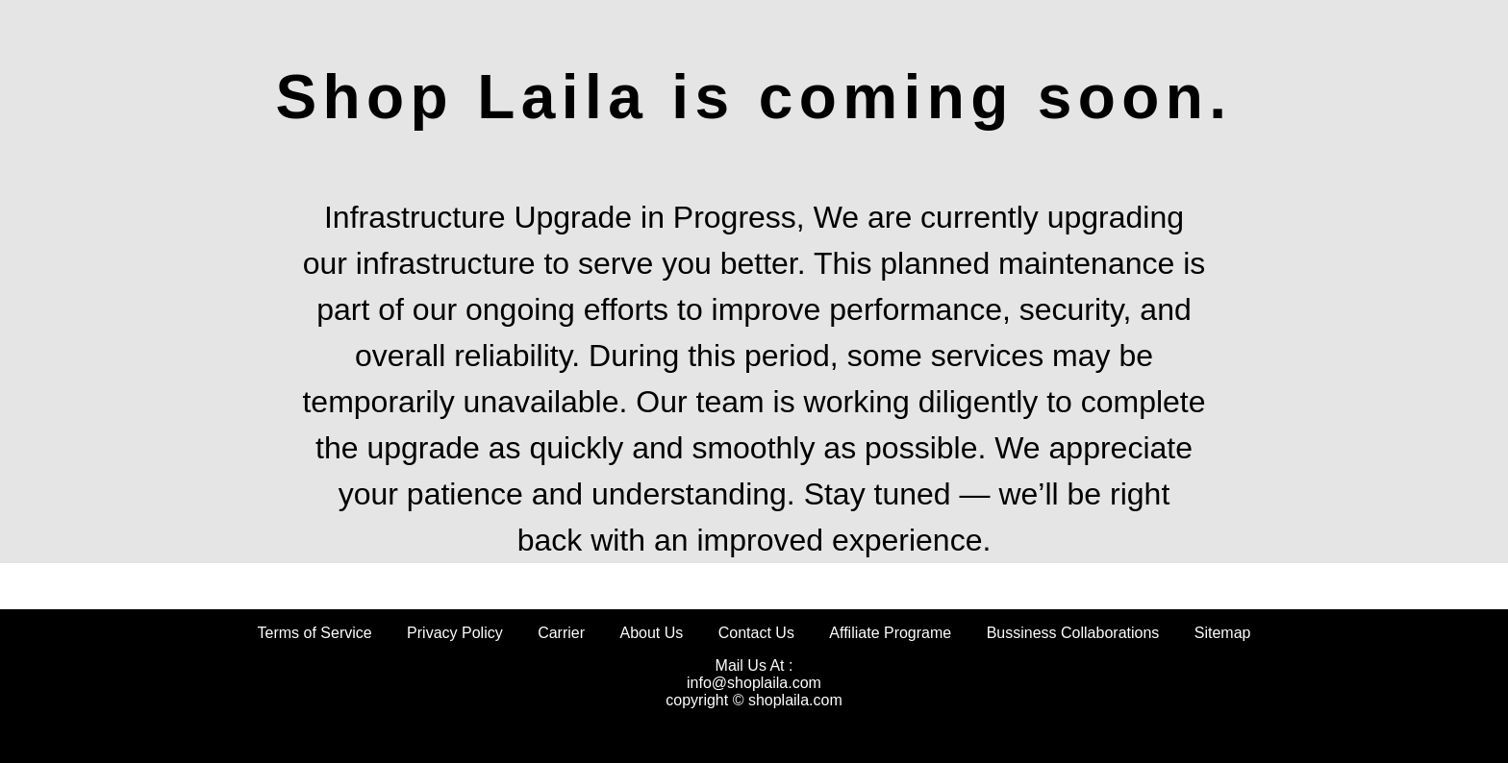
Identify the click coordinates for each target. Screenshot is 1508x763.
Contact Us (756, 633)
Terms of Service (315, 633)
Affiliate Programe (890, 633)
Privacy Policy (455, 633)
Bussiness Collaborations (1073, 633)
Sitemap (1222, 633)
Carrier (561, 633)
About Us (651, 633)
